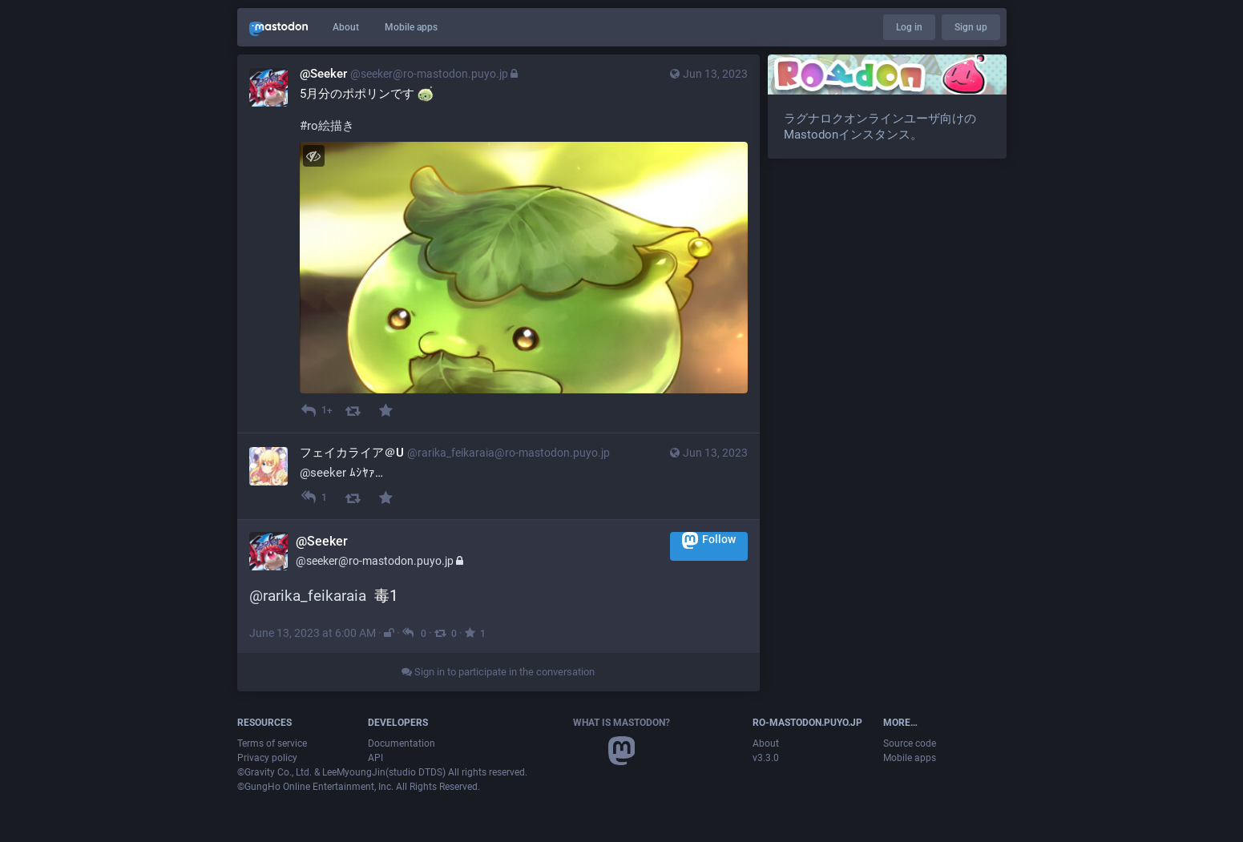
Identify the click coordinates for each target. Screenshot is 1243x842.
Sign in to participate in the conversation (498, 672)
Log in (909, 27)
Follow (709, 540)
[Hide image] (314, 156)
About (346, 27)
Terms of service (272, 743)
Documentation (401, 743)
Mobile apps (411, 27)
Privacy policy (267, 757)
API (375, 757)
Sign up (970, 27)
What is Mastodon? (621, 722)
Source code (909, 743)
